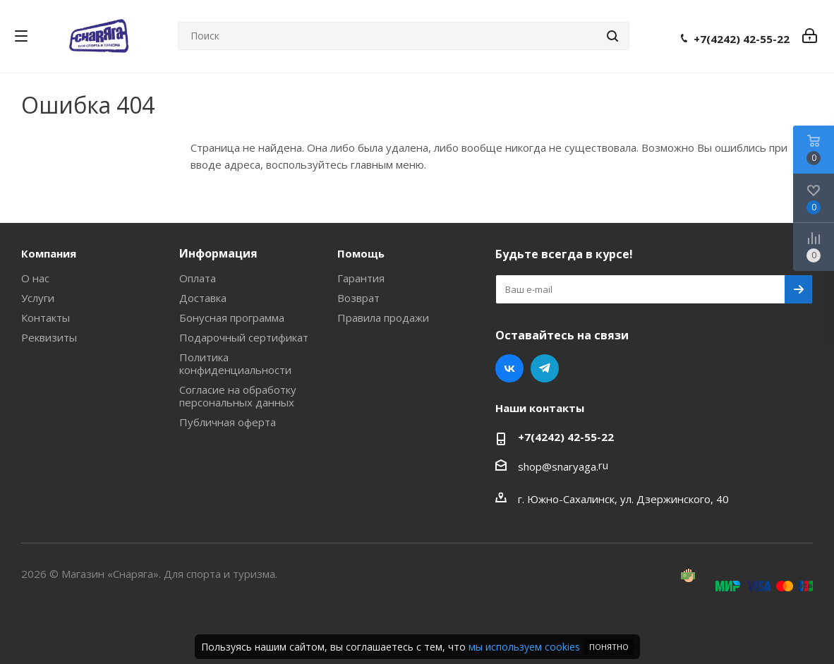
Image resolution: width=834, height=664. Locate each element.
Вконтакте (509, 368)
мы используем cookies (524, 646)
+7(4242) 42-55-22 (742, 38)
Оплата (197, 278)
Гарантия (361, 278)
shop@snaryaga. (558, 466)
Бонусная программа (231, 317)
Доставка (202, 298)
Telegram (545, 368)
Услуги (37, 298)
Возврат (358, 298)
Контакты (45, 317)
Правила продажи (383, 317)
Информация (218, 253)
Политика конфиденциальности (235, 363)
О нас (35, 278)
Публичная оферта (227, 422)
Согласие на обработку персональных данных (237, 395)
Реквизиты (49, 337)
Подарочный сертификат (243, 337)
